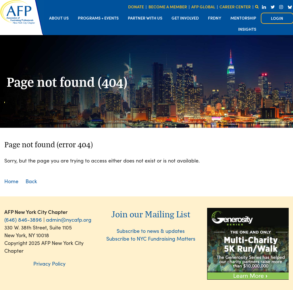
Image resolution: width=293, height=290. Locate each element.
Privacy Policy (49, 263)
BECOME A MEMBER (168, 6)
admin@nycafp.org (68, 219)
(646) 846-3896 (23, 219)
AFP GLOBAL (203, 6)
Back (31, 181)
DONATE (136, 6)
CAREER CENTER (235, 6)
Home (11, 181)
